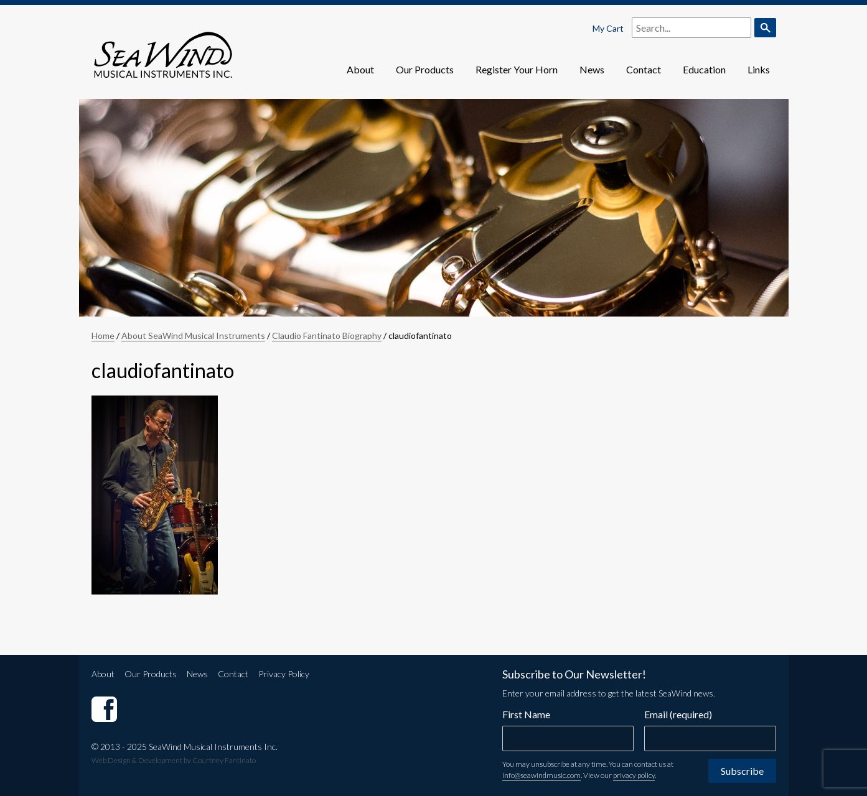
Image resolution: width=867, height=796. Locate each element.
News (591, 69)
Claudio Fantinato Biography (327, 335)
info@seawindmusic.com (541, 775)
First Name (526, 714)
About (360, 69)
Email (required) (678, 714)
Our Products (425, 69)
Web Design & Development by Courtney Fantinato (173, 760)
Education (704, 69)
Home (103, 335)
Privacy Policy (283, 674)
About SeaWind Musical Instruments (193, 335)
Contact (643, 69)
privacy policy (634, 775)
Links (758, 69)
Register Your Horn (517, 69)
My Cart (608, 28)
